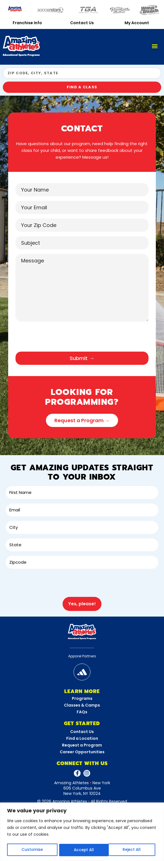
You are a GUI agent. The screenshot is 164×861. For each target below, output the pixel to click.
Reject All (82, 850)
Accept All (132, 850)
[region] (82, 832)
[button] (154, 46)
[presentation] (58, 339)
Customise (32, 850)
